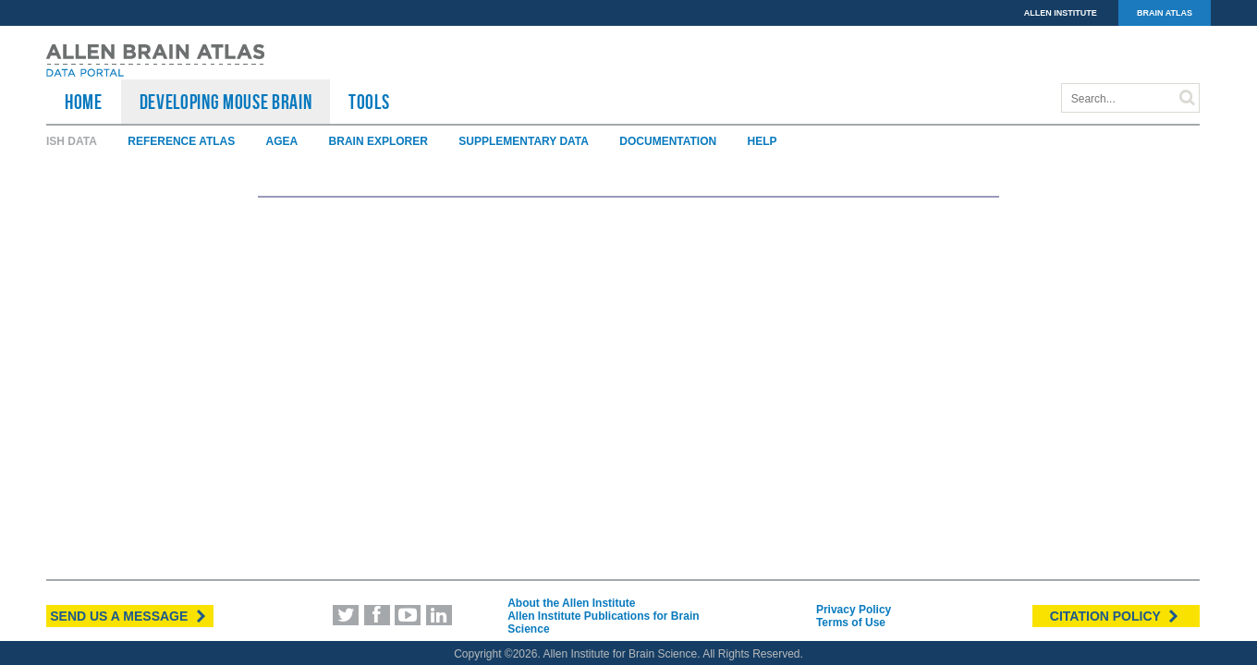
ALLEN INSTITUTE (1060, 13)
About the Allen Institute (571, 603)
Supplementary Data (523, 141)
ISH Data (71, 141)
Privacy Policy (853, 609)
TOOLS (368, 102)
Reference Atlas (181, 141)
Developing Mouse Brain (226, 102)
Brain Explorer (378, 141)
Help (762, 141)
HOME (84, 102)
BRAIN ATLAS (1164, 13)
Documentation (667, 141)
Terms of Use (850, 622)
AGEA (282, 141)
